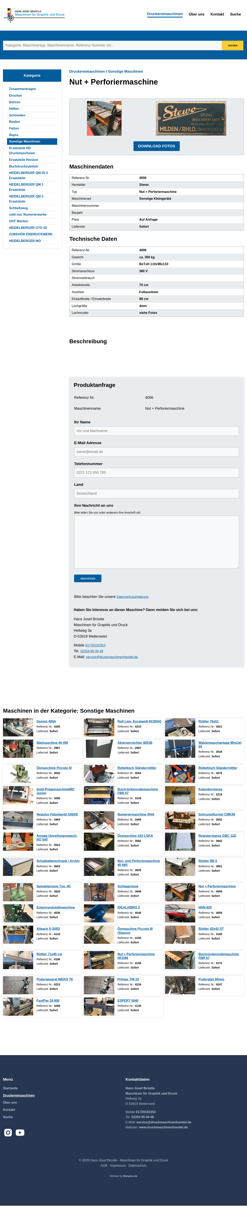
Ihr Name (82, 439)
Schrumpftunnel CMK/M (216, 831)
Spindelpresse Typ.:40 (53, 903)
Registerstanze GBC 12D (217, 853)
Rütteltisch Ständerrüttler (137, 785)
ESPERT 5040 (128, 1018)
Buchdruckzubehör (23, 166)
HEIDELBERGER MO (25, 241)
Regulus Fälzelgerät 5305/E (57, 831)
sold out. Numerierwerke (28, 214)
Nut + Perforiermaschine (217, 903)
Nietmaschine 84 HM (52, 760)
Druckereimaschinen (165, 14)
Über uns (197, 14)
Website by (123, 1193)
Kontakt (217, 14)
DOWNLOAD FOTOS (156, 163)
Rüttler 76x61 (208, 738)
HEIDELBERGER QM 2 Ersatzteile (26, 199)
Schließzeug (18, 208)
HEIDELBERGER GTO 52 (28, 228)
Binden (14, 121)
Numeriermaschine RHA (136, 831)
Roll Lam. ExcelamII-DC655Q (139, 738)
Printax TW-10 (128, 996)
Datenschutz (138, 1183)
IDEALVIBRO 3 (129, 925)
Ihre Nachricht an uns (93, 523)
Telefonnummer (88, 481)
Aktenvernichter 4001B (135, 760)
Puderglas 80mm (211, 996)
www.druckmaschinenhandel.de (163, 1144)
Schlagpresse (128, 903)
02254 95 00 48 (92, 668)
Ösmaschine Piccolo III (53, 785)
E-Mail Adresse (87, 460)
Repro (13, 135)
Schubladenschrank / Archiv (58, 878)
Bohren (14, 102)
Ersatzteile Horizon (23, 159)
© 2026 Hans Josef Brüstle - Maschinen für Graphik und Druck (123, 1177)
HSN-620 (205, 925)
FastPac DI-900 (47, 1018)
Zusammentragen (22, 89)
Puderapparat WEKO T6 (54, 996)
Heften (14, 108)
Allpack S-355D (48, 946)
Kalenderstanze (210, 806)
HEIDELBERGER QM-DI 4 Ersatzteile (28, 175)
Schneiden (17, 115)
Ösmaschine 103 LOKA (135, 853)
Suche (235, 14)
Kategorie (32, 75)
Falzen (14, 128)
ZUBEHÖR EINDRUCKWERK (31, 234)
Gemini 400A (46, 738)
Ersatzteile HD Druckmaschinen (22, 150)
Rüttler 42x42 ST (211, 946)
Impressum (118, 1183)
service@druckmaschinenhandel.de (114, 674)
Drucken (15, 95)
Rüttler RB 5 (207, 878)
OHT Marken (18, 221)
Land (78, 502)
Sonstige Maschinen (24, 141)
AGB (103, 1183)
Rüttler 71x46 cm (49, 971)
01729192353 (96, 663)
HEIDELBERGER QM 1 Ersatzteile (26, 187)
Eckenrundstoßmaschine (55, 925)
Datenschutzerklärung (134, 614)
